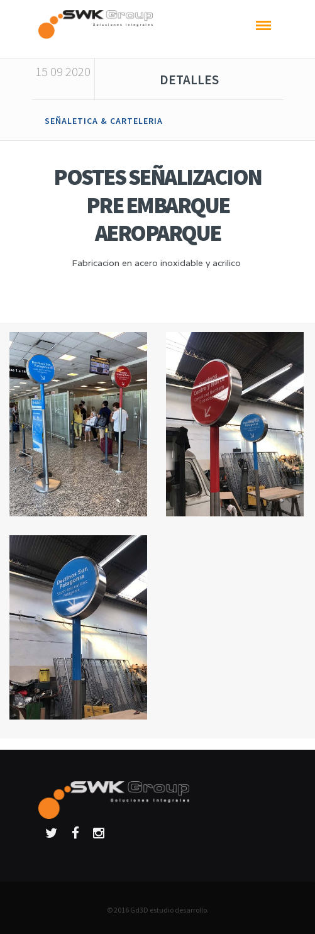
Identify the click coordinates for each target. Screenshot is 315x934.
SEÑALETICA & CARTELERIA (104, 120)
